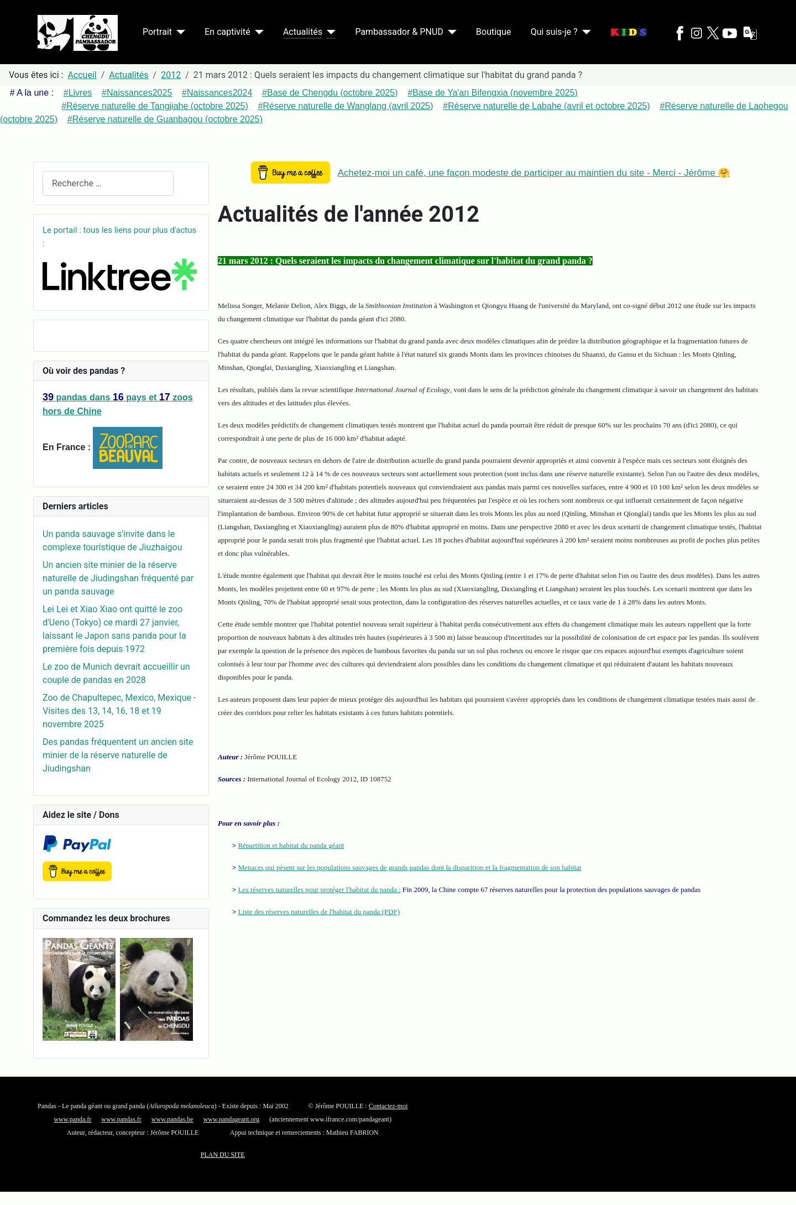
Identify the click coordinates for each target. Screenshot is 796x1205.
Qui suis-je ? (554, 32)
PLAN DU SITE (223, 1155)
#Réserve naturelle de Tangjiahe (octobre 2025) (154, 106)
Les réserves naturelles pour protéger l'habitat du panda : (319, 889)
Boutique (493, 32)
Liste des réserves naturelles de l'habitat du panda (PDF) (319, 911)
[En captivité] (257, 32)
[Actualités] (329, 32)
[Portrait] (178, 32)
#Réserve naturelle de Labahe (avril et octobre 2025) (546, 106)
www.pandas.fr (121, 1119)
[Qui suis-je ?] (584, 32)
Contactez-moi (388, 1106)
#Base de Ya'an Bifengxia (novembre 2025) (492, 92)
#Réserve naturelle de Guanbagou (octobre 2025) (165, 119)
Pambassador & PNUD (399, 32)
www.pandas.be (172, 1119)
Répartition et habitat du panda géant (291, 845)
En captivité (227, 32)
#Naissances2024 (217, 92)
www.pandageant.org (231, 1119)
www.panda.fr (72, 1119)
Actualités (302, 32)
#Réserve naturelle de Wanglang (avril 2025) (345, 106)
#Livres (78, 92)
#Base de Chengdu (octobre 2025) (330, 92)
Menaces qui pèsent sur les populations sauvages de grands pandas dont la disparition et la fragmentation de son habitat (410, 867)
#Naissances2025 (137, 92)
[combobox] (108, 183)
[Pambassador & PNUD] (450, 32)
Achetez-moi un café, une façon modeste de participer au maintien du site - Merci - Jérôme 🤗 (534, 173)
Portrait (157, 32)
